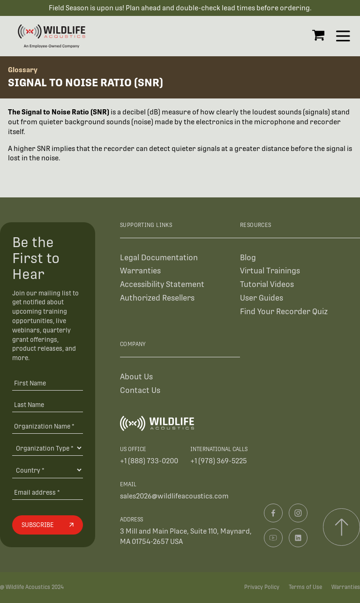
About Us (136, 376)
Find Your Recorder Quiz (284, 311)
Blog (248, 257)
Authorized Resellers (157, 298)
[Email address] (47, 492)
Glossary (23, 70)
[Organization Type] (47, 448)
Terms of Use (305, 587)
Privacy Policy (261, 587)
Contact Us (140, 390)
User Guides (261, 298)
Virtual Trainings (270, 270)
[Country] (47, 470)
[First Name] (47, 383)
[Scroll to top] (341, 526)
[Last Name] (47, 404)
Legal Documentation (159, 257)
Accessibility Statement (162, 284)
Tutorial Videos (267, 284)
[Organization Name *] (47, 426)
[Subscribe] (47, 525)
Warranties (140, 270)
